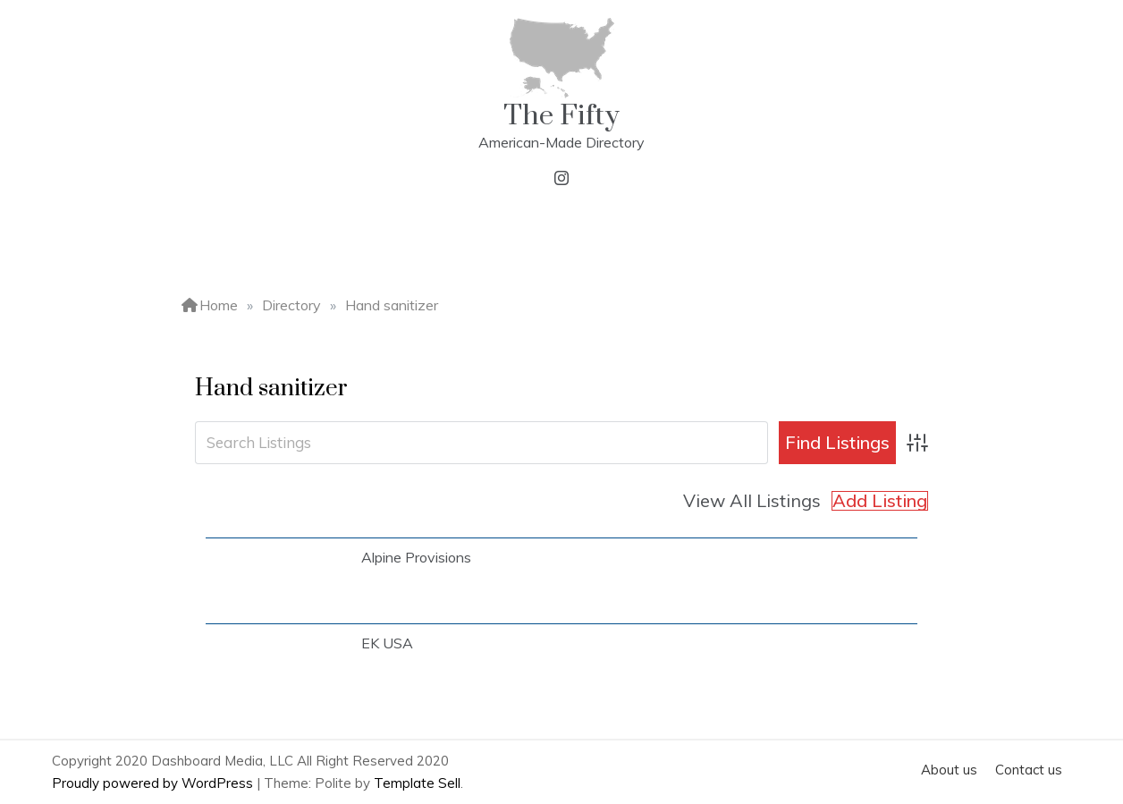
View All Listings (752, 500)
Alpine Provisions (416, 557)
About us (949, 769)
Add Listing (879, 501)
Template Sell (417, 782)
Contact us (1028, 769)
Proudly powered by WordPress (154, 782)
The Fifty (561, 115)
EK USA (387, 643)
